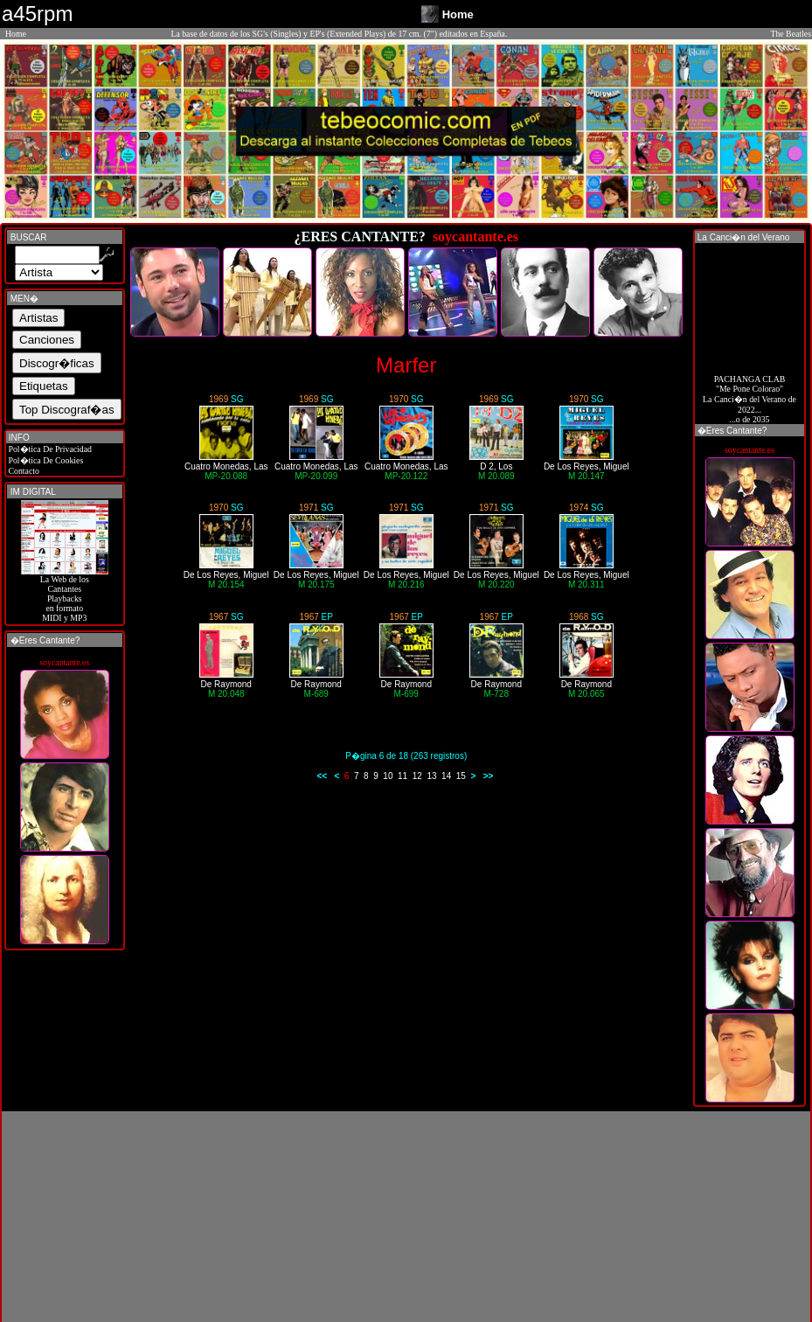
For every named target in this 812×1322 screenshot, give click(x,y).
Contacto (22, 471)
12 (417, 776)
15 (461, 776)
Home (15, 33)
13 (431, 776)
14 (446, 776)
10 (387, 776)
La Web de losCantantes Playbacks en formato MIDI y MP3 (64, 595)
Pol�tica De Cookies (44, 460)
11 (402, 776)
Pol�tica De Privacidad (49, 449)
